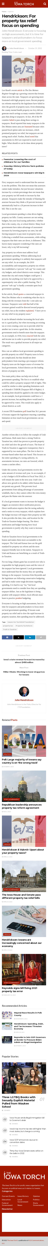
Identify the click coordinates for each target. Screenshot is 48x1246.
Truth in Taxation (10, 629)
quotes (21, 294)
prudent (19, 598)
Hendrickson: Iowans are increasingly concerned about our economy (22, 943)
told (24, 304)
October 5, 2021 (20, 1045)
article (19, 90)
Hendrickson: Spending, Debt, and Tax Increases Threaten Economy (29, 1026)
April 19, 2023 (7, 950)
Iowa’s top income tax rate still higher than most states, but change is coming (28, 1130)
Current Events (8, 1196)
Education (6, 1199)
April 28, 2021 (19, 1032)
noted (32, 136)
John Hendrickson (16, 48)
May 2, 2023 (6, 811)
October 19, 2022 (35, 48)
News (20, 1205)
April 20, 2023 (7, 901)
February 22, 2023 (9, 995)
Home (4, 11)
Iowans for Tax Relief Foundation (21, 622)
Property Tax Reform (24, 626)
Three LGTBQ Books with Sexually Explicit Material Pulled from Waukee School (18, 1102)
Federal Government (7, 1204)
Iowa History (23, 1196)
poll (24, 411)
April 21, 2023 (7, 856)
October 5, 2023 (8, 766)
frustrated (28, 127)
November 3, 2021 (21, 1019)
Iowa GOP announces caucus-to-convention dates (24, 1141)
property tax (8, 626)
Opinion (11, 11)
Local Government (23, 1200)
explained (30, 311)
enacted (30, 336)
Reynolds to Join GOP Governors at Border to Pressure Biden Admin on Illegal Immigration (30, 1039)
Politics (7, 754)
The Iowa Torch (12, 1240)
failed (11, 120)
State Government (11, 799)
